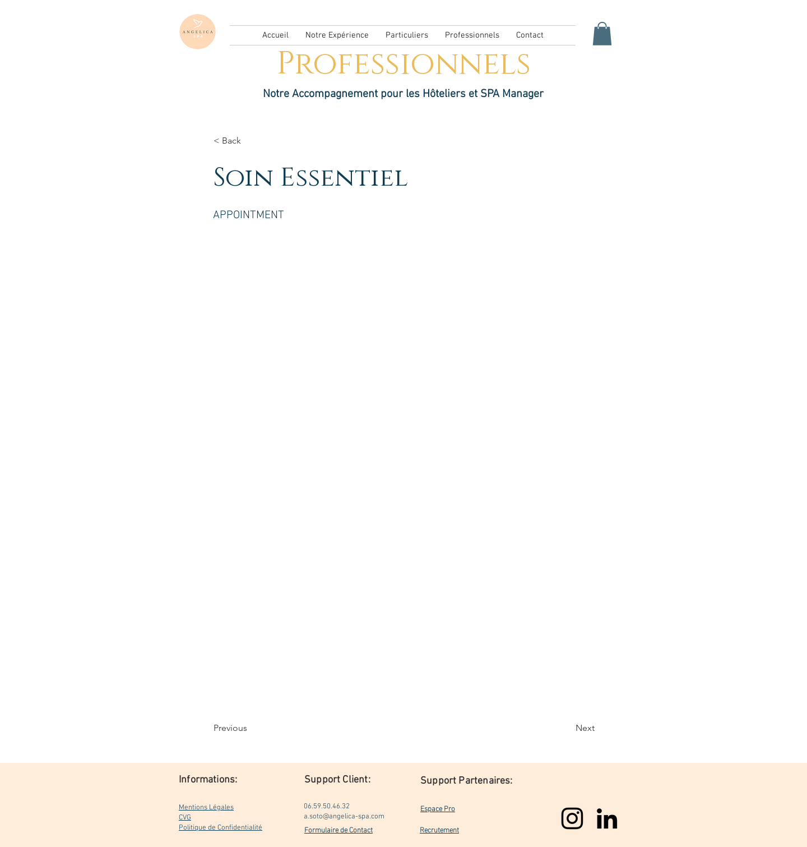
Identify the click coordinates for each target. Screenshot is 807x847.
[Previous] (250, 728)
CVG (185, 817)
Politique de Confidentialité (220, 827)
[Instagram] (572, 818)
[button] (602, 33)
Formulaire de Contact (338, 829)
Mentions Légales (206, 807)
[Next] (567, 728)
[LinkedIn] (607, 818)
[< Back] (250, 141)
